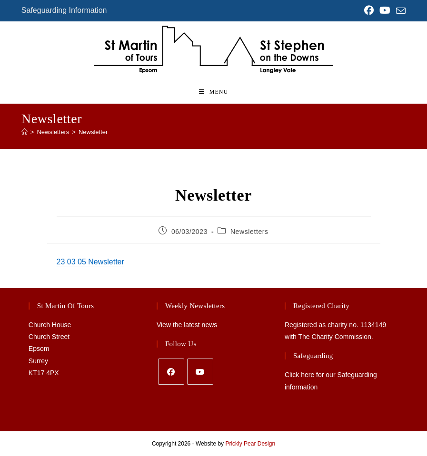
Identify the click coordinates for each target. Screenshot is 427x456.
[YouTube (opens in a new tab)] (385, 10)
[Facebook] (171, 372)
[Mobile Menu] (213, 92)
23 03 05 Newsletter (90, 262)
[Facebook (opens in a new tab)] (369, 10)
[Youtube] (200, 372)
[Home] (24, 132)
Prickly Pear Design (250, 443)
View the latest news (187, 325)
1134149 (373, 325)
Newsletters (249, 231)
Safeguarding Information (64, 10)
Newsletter (93, 132)
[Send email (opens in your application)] (399, 11)
